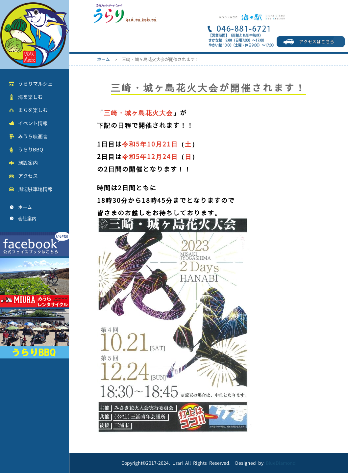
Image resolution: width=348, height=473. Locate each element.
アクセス (28, 175)
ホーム (25, 207)
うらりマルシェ (35, 83)
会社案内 (27, 218)
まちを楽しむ (33, 110)
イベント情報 (33, 123)
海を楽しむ (30, 96)
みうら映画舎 (33, 136)
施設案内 (28, 162)
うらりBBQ (30, 149)
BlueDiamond (281, 463)
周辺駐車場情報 (35, 189)
